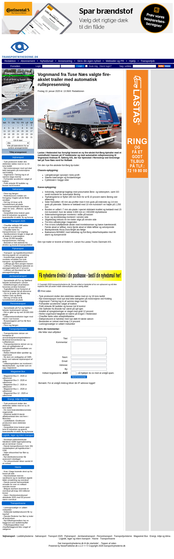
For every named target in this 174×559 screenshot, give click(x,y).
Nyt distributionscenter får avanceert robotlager (14, 458)
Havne (18, 467)
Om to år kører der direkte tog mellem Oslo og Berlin (16, 294)
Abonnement (28, 61)
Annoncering (65, 61)
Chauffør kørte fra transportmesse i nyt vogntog (15, 231)
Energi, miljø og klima (18, 399)
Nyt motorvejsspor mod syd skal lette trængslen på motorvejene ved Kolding (17, 170)
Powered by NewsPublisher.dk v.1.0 (66, 546)
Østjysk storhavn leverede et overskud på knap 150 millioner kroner (16, 491)
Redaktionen (78, 91)
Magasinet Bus (18, 371)
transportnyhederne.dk (21, 47)
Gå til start (17, 140)
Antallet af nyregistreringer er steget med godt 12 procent (66, 311)
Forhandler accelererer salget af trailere (58, 304)
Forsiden (15, 66)
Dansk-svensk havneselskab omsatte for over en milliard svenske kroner (16, 484)
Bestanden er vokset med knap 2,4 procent (59, 321)
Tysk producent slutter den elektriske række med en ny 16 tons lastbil (16, 164)
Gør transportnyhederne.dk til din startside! (78, 543)
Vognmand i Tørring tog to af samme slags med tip (16, 176)
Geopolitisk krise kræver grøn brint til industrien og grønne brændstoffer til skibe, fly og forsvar (18, 215)
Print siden (46, 291)
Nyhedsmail (46, 61)
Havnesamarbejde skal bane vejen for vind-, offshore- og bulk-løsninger (17, 208)
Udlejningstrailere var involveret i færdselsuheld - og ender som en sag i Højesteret (17, 365)
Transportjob (148, 61)
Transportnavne (17, 503)
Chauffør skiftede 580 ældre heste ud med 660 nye (15, 226)
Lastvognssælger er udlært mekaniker (57, 324)
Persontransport (17, 303)
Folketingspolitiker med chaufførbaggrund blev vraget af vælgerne (16, 527)
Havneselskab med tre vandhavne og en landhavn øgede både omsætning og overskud (17, 478)
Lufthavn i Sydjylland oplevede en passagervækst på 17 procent (18, 267)
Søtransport (18, 189)
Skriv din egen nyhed (89, 61)
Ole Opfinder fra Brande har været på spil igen (61, 309)
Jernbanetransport (18, 276)
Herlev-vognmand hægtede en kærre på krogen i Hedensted (68, 314)
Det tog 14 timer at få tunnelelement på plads (13, 203)
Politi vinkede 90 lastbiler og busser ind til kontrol (15, 184)
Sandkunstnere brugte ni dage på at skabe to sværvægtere (18, 235)
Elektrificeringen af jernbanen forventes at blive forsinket (16, 286)
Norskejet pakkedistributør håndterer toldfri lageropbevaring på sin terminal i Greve (17, 441)
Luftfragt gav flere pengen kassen (18, 264)
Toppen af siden (108, 543)
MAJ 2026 (18, 119)
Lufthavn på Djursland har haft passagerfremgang (16, 271)
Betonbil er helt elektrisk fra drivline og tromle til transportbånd (17, 244)
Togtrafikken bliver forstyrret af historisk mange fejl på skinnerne (17, 290)
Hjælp (132, 61)
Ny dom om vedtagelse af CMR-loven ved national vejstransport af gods (17, 359)
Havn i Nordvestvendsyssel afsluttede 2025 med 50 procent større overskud (16, 497)
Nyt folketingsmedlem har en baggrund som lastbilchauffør (16, 521)
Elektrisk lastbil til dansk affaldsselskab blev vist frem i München (15, 416)
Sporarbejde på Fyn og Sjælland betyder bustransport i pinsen (17, 281)
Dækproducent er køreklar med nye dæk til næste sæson (66, 319)
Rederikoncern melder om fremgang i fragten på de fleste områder (16, 198)
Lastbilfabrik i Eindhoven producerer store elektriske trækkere (14, 423)
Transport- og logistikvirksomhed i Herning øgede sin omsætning (18, 254)
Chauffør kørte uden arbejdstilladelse (56, 316)
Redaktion (10, 61)
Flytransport (17, 248)
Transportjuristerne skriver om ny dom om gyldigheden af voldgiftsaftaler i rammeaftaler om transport (17, 347)
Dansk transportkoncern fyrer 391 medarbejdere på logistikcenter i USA (18, 448)
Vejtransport (18, 157)
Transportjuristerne (18, 329)
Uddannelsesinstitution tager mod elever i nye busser (18, 317)
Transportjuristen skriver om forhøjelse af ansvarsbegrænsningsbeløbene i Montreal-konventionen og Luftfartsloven (17, 337)
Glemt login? (106, 66)
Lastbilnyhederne (25, 536)
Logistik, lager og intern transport (18, 435)
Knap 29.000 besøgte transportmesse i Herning (14, 239)
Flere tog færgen (11, 193)
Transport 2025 (18, 221)
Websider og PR (115, 61)
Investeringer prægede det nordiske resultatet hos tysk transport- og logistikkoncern (15, 259)
